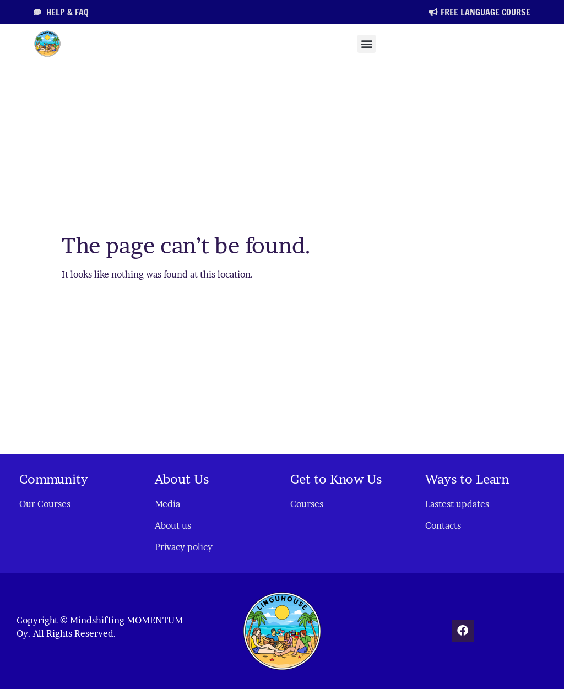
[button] (366, 44)
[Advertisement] (282, 145)
